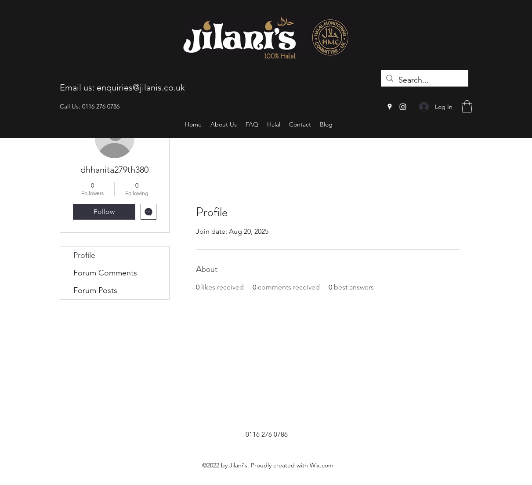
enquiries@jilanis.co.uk (141, 87)
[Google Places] (389, 106)
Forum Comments (105, 273)
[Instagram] (402, 106)
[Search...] (424, 80)
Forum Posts (95, 290)
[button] (467, 106)
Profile (84, 255)
